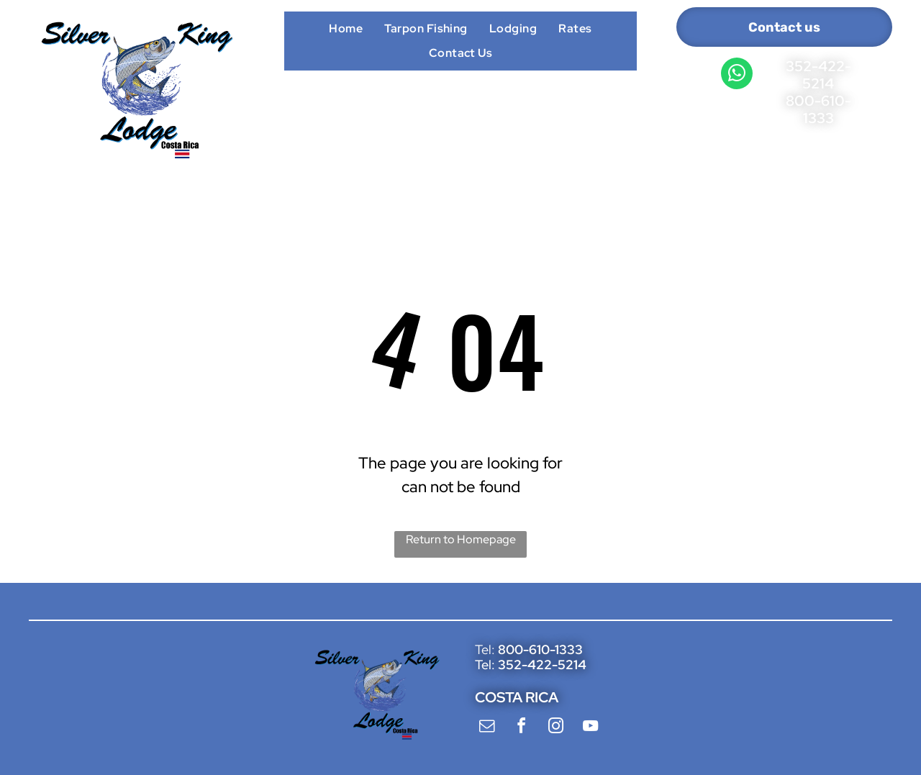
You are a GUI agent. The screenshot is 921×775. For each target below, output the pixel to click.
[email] (486, 728)
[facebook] (520, 728)
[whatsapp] (737, 75)
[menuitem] (345, 28)
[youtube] (590, 728)
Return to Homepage (461, 539)
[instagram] (555, 728)
